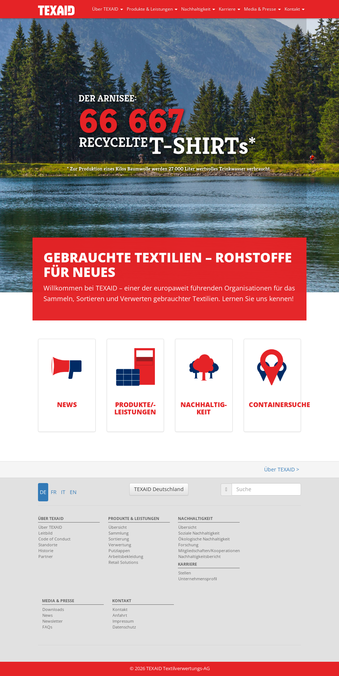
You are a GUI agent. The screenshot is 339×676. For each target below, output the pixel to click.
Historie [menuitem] (45, 550)
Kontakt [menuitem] (121, 600)
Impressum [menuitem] (123, 621)
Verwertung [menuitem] (119, 544)
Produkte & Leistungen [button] (152, 9)
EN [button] (73, 492)
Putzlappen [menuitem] (119, 550)
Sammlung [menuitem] (118, 533)
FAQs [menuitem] (47, 627)
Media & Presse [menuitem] (58, 600)
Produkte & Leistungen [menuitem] (133, 518)
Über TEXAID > (281, 469)
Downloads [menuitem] (53, 609)
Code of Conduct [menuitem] (54, 539)
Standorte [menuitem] (47, 544)
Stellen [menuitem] (184, 573)
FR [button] (54, 492)
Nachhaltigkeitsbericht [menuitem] (199, 556)
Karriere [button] (229, 9)
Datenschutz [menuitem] (124, 627)
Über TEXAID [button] (107, 9)
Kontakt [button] (295, 9)
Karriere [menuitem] (187, 564)
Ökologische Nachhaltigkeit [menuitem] (204, 539)
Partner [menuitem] (45, 556)
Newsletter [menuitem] (52, 621)
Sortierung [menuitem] (118, 539)
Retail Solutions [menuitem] (123, 562)
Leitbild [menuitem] (45, 533)
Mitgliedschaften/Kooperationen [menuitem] (207, 550)
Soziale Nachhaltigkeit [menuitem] (199, 533)
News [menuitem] (47, 615)
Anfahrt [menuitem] (120, 615)
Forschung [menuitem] (188, 544)
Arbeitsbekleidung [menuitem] (125, 556)
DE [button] (43, 492)
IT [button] (63, 492)
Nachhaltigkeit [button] (198, 9)
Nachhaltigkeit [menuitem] (195, 518)
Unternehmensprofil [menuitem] (197, 578)
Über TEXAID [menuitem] (51, 518)
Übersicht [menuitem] (117, 527)
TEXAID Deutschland (159, 489)
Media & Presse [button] (262, 9)
